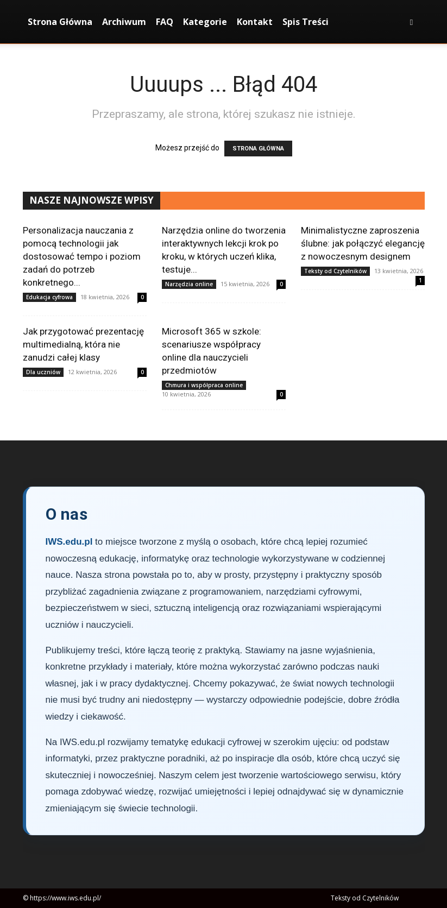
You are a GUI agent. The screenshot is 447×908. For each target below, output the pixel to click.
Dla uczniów (43, 372)
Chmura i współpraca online (204, 385)
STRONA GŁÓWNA (258, 148)
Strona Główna (60, 22)
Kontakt (255, 22)
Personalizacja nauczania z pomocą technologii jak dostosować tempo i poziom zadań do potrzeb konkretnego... (82, 256)
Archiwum (124, 22)
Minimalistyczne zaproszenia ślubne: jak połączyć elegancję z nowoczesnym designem (363, 243)
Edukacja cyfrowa (49, 297)
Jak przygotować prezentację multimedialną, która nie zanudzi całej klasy (83, 344)
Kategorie (205, 22)
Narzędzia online (189, 284)
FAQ (164, 22)
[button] (412, 22)
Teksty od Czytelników (335, 271)
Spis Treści (305, 22)
